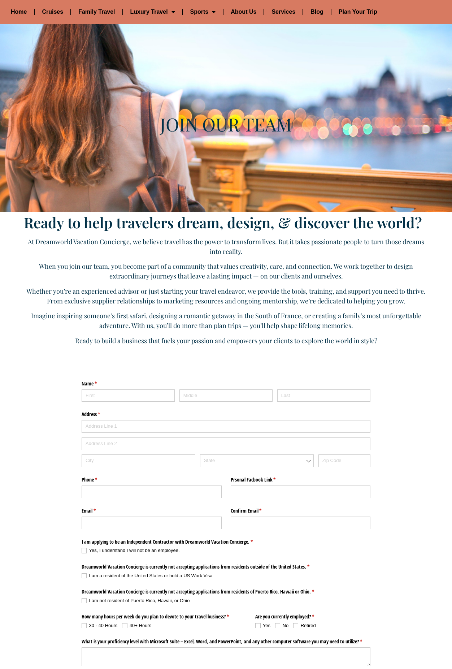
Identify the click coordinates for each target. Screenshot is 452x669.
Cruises (52, 12)
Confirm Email (255, 476)
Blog (316, 12)
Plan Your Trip (358, 12)
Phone (98, 445)
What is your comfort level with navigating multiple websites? (152, 639)
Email (97, 476)
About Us (243, 12)
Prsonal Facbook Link (262, 445)
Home (19, 12)
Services (283, 12)
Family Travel (96, 12)
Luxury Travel (152, 11)
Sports (203, 11)
